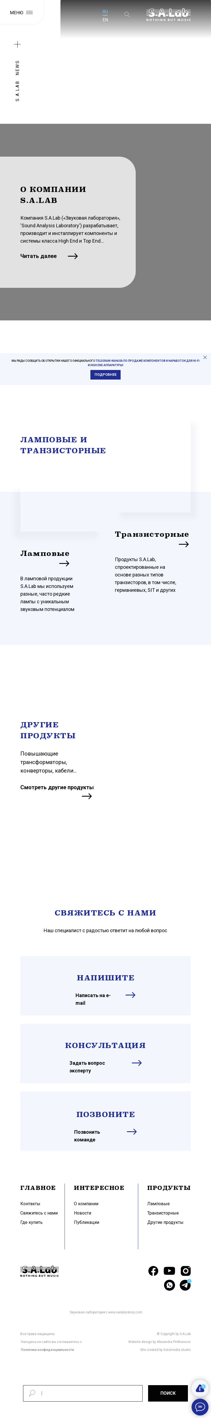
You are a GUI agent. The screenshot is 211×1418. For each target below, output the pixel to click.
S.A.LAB (17, 91)
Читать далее (38, 256)
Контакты (30, 1203)
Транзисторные (152, 534)
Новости (82, 1213)
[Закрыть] (205, 357)
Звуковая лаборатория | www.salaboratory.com (106, 1312)
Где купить (31, 1222)
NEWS (17, 67)
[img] (61, 508)
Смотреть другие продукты (57, 787)
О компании (86, 1203)
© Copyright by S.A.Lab (174, 1334)
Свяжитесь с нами (39, 1213)
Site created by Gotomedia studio (165, 1350)
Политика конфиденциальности (47, 1350)
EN (105, 19)
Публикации (86, 1222)
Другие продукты (165, 1222)
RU (105, 11)
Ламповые (45, 553)
